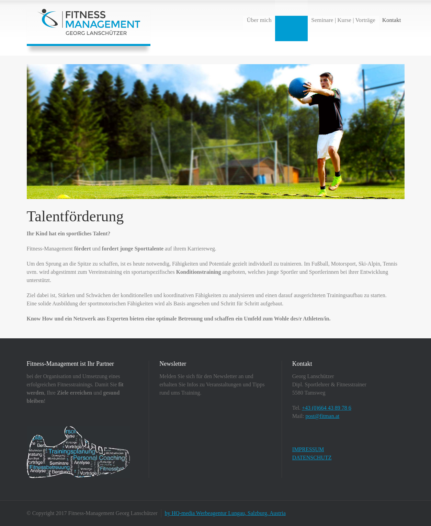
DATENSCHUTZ (312, 457)
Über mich (259, 20)
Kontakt (391, 20)
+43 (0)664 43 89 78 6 (326, 408)
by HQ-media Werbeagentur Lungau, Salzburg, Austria (225, 513)
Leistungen (292, 20)
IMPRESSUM (308, 449)
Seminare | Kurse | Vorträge (343, 20)
